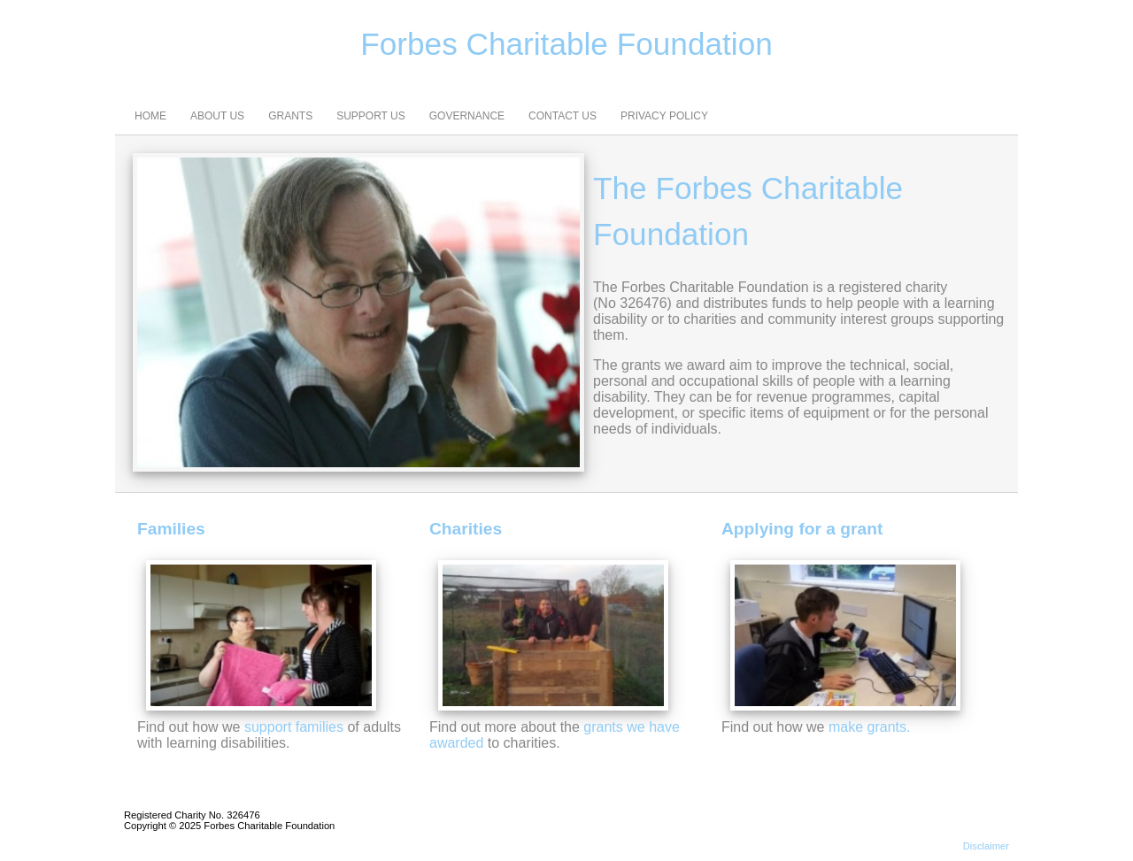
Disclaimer (986, 846)
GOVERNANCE (467, 116)
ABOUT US (217, 116)
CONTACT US (562, 116)
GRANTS (290, 116)
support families (293, 726)
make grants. (869, 726)
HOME (150, 116)
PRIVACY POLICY (664, 116)
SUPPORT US (370, 116)
